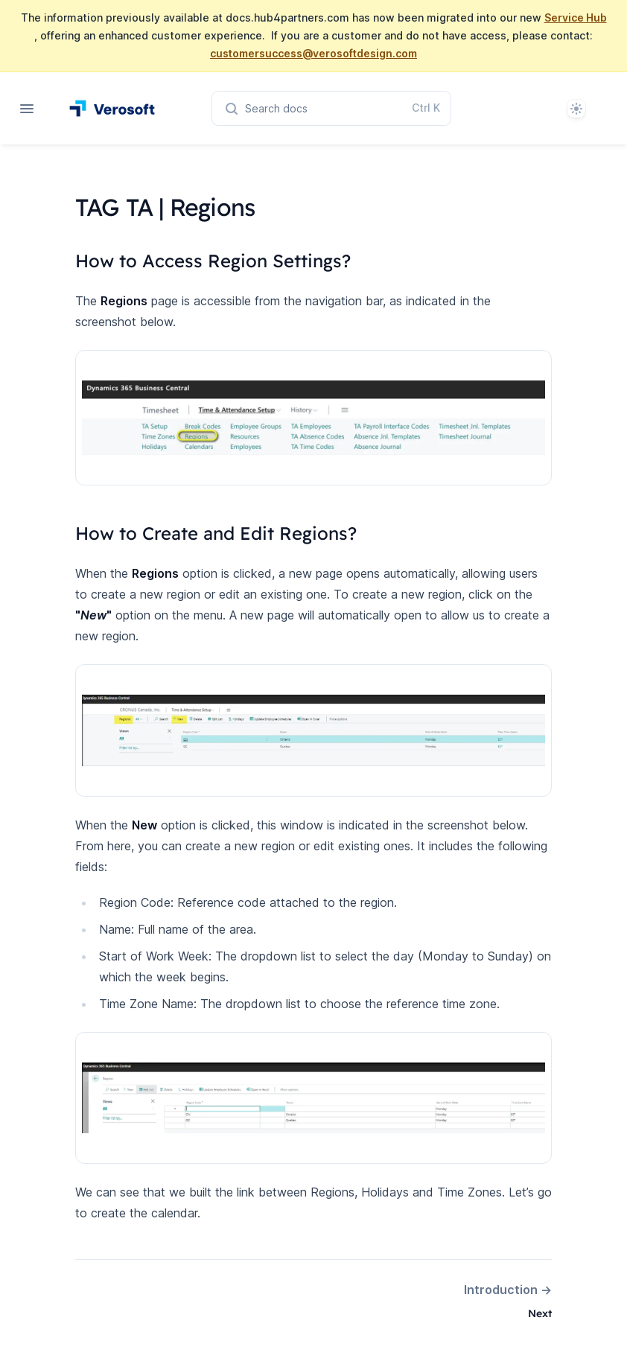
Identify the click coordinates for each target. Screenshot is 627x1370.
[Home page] (112, 108)
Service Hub (575, 17)
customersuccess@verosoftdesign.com (313, 53)
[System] (576, 109)
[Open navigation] (27, 109)
